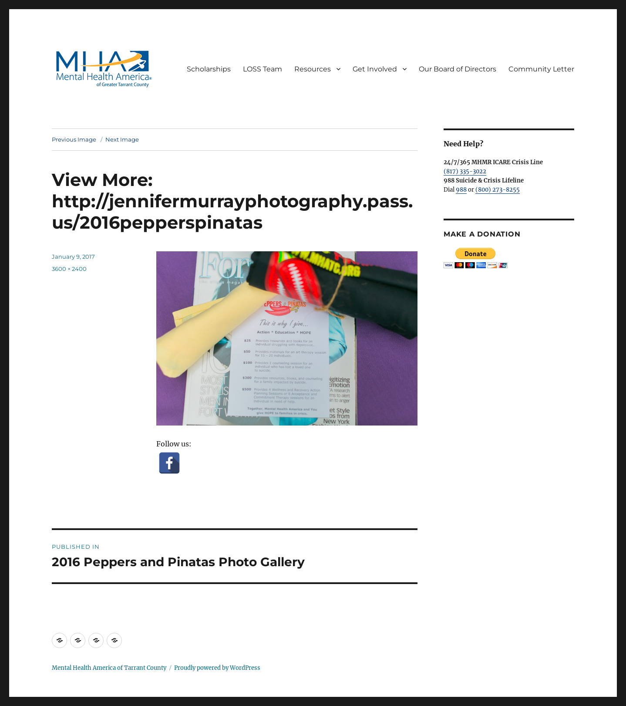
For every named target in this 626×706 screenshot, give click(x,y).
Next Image (122, 139)
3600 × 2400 (69, 268)
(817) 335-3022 (465, 171)
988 (461, 189)
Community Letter (541, 69)
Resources (312, 69)
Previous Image (74, 139)
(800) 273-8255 (497, 189)
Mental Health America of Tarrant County (109, 668)
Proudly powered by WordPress (217, 668)
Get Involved (375, 69)
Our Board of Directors (457, 69)
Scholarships (209, 69)
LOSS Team (262, 69)
